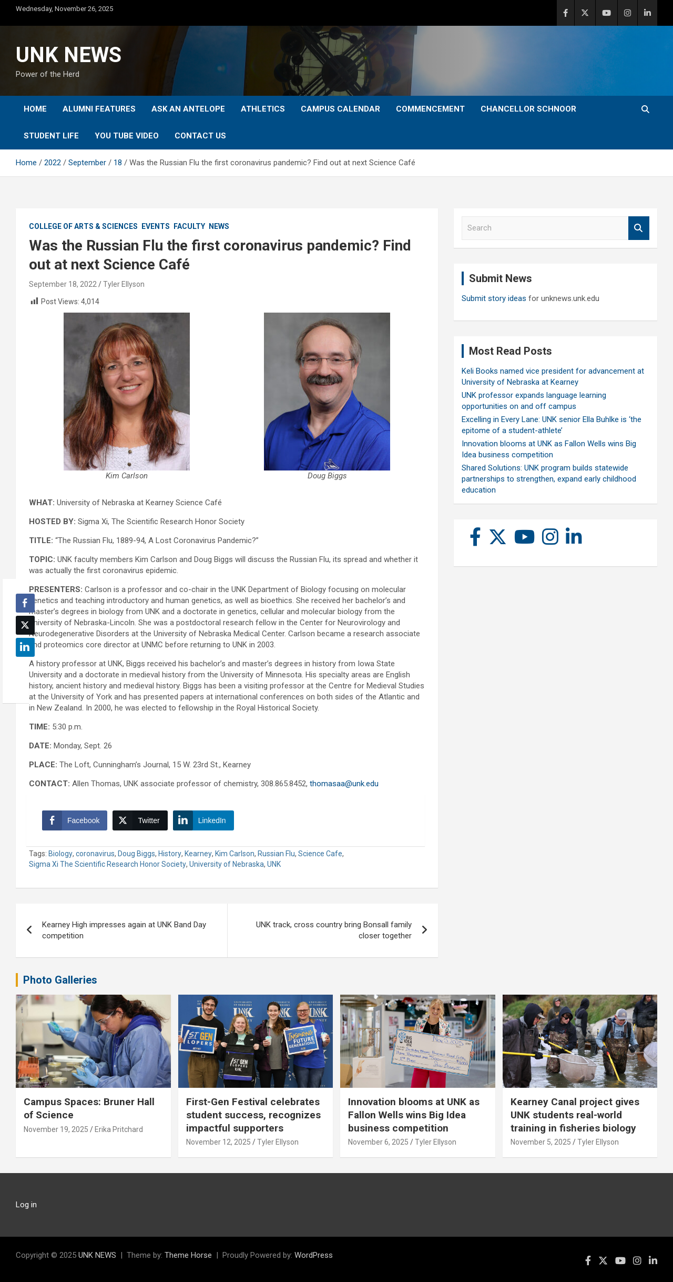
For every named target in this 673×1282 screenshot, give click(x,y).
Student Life (51, 136)
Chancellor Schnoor (528, 109)
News (219, 226)
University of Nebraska (226, 864)
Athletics (263, 109)
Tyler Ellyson (124, 284)
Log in (26, 1204)
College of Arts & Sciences (83, 226)
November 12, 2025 (218, 1142)
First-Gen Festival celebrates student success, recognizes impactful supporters (253, 1115)
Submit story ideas (494, 298)
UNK (274, 864)
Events (155, 226)
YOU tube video (127, 136)
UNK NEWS (68, 55)
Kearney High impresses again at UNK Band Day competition (124, 930)
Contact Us (200, 136)
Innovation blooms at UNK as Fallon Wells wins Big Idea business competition (414, 1115)
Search (638, 228)
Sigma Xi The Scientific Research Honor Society (107, 864)
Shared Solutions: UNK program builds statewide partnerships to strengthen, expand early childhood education (549, 479)
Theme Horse (188, 1255)
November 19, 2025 (56, 1129)
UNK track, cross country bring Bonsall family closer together (334, 930)
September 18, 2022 (63, 284)
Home (35, 109)
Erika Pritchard (119, 1129)
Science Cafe (320, 853)
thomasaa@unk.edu (344, 783)
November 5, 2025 (541, 1142)
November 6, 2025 (378, 1142)
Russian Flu (276, 853)
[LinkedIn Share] (203, 820)
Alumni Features (99, 109)
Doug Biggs (136, 853)
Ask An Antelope (188, 109)
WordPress (313, 1255)
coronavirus (95, 853)
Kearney (198, 853)
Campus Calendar (340, 109)
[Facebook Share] (74, 820)
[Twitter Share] (140, 820)
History (169, 853)
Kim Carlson (234, 853)
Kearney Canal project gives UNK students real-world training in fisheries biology (575, 1115)
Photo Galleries (60, 980)
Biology (60, 853)
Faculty (189, 226)
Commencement (430, 109)
